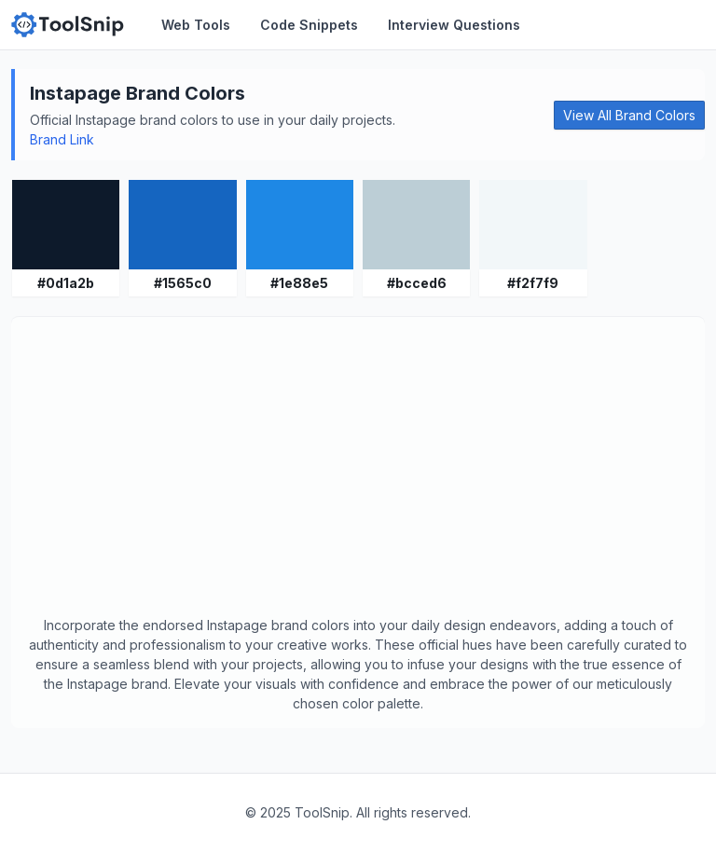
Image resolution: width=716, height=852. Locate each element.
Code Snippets (309, 25)
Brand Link (62, 139)
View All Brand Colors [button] (629, 115)
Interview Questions (454, 25)
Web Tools (195, 25)
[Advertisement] (358, 475)
